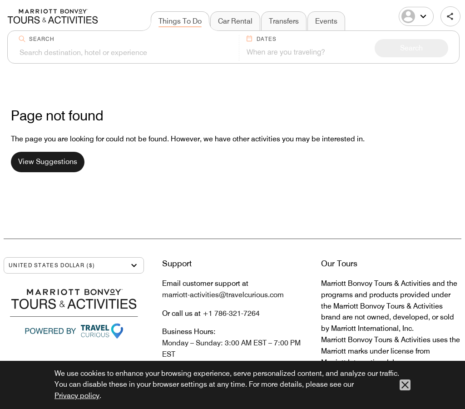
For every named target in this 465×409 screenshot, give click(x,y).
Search (41, 38)
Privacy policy (76, 395)
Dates (267, 38)
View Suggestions (47, 161)
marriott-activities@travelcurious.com (223, 294)
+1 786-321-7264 (231, 313)
